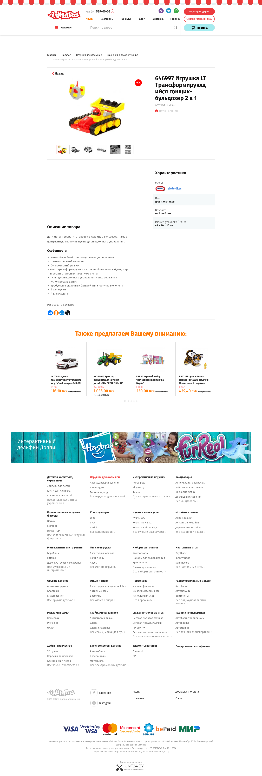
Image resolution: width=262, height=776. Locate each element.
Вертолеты (182, 595)
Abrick (93, 527)
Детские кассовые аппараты (150, 632)
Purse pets (139, 482)
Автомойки (182, 627)
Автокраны (182, 622)
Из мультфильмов (143, 595)
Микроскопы (140, 553)
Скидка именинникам (199, 18)
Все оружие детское (61, 600)
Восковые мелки (185, 491)
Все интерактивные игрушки (151, 497)
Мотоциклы (97, 660)
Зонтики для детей (58, 485)
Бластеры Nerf (55, 595)
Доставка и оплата (187, 691)
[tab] (62, 150)
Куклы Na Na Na (142, 522)
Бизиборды (97, 487)
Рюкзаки (52, 622)
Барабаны (53, 553)
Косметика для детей (60, 495)
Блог (142, 18)
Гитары (51, 557)
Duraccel (138, 651)
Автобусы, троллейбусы (189, 618)
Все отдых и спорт (102, 600)
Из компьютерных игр (146, 590)
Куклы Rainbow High (145, 527)
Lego (92, 517)
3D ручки (52, 651)
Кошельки (53, 618)
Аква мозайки (183, 517)
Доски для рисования (188, 496)
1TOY (92, 522)
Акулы (136, 492)
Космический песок (59, 660)
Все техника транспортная (193, 632)
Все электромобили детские (109, 665)
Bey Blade (181, 553)
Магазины (107, 18)
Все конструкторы (102, 531)
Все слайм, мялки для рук (107, 632)
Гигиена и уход (99, 492)
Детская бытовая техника (148, 618)
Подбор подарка (199, 11)
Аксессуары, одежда (102, 553)
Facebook (100, 693)
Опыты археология (144, 567)
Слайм (93, 622)
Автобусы (181, 586)
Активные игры (99, 590)
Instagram (101, 703)
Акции (89, 18)
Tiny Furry (138, 487)
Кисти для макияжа (58, 490)
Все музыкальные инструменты (58, 568)
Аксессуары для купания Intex (108, 586)
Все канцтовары (187, 501)
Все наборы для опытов (149, 571)
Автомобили (183, 590)
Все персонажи (144, 600)
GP (134, 656)
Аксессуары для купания (104, 482)
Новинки (175, 18)
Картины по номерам (60, 656)
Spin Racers (182, 562)
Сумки (50, 627)
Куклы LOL (139, 517)
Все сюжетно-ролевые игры (152, 636)
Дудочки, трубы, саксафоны (64, 562)
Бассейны (96, 595)
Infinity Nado (182, 557)
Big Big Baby (97, 557)
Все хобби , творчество (63, 665)
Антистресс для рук (101, 618)
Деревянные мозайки (188, 527)
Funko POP (53, 530)
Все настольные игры (190, 567)
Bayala (51, 521)
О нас (178, 698)
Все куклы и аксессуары (149, 531)
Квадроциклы (98, 656)
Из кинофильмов (143, 586)
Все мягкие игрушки (104, 567)
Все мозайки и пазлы (190, 531)
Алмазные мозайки (187, 522)
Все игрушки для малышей (108, 496)
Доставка (158, 18)
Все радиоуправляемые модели (191, 601)
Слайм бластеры (100, 627)
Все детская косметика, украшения (62, 501)
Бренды (126, 18)
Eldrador (52, 525)
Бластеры (53, 590)
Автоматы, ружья (57, 586)
